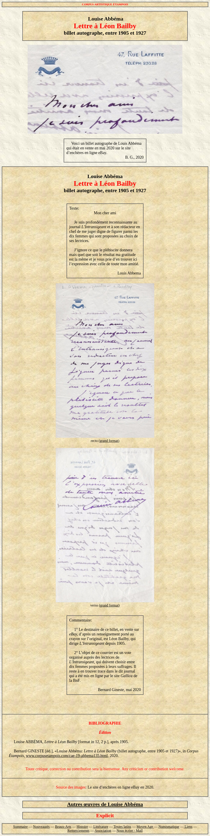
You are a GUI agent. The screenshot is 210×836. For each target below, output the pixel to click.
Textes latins (122, 826)
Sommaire (20, 826)
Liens (189, 826)
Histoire (82, 826)
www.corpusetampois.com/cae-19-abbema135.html (67, 755)
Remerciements (78, 830)
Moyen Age (145, 826)
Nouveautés (41, 826)
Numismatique (168, 826)
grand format (109, 441)
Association (103, 830)
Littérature (100, 826)
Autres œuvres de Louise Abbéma (105, 804)
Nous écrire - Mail (129, 830)
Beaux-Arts (63, 826)
